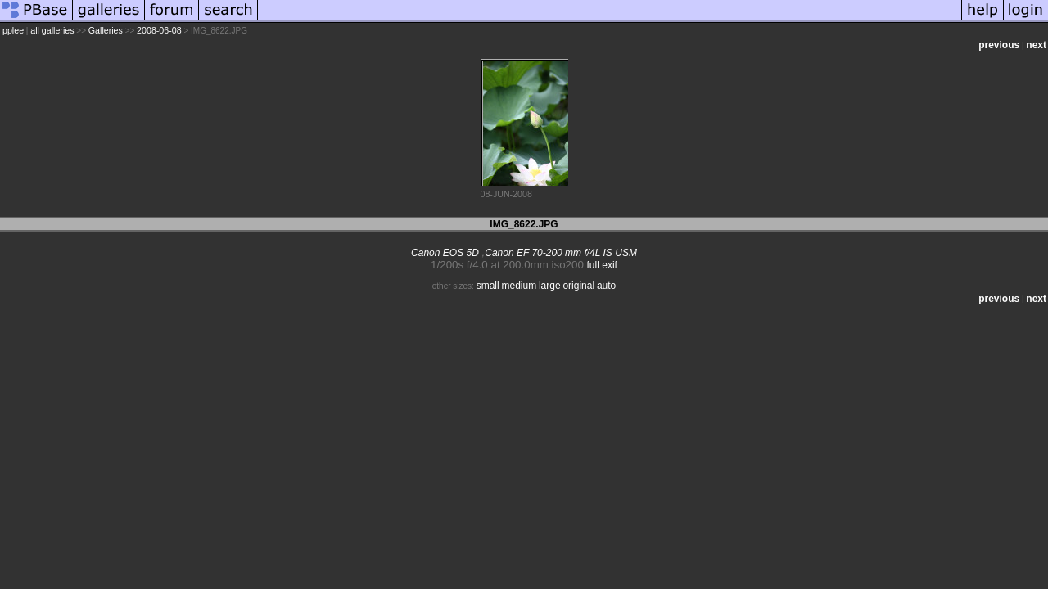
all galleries (52, 30)
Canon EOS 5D (445, 253)
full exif (602, 265)
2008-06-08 (159, 30)
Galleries (105, 30)
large (550, 285)
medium (518, 285)
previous (998, 45)
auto (606, 285)
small (488, 285)
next (1036, 45)
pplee (13, 30)
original (578, 285)
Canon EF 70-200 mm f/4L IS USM (561, 253)
